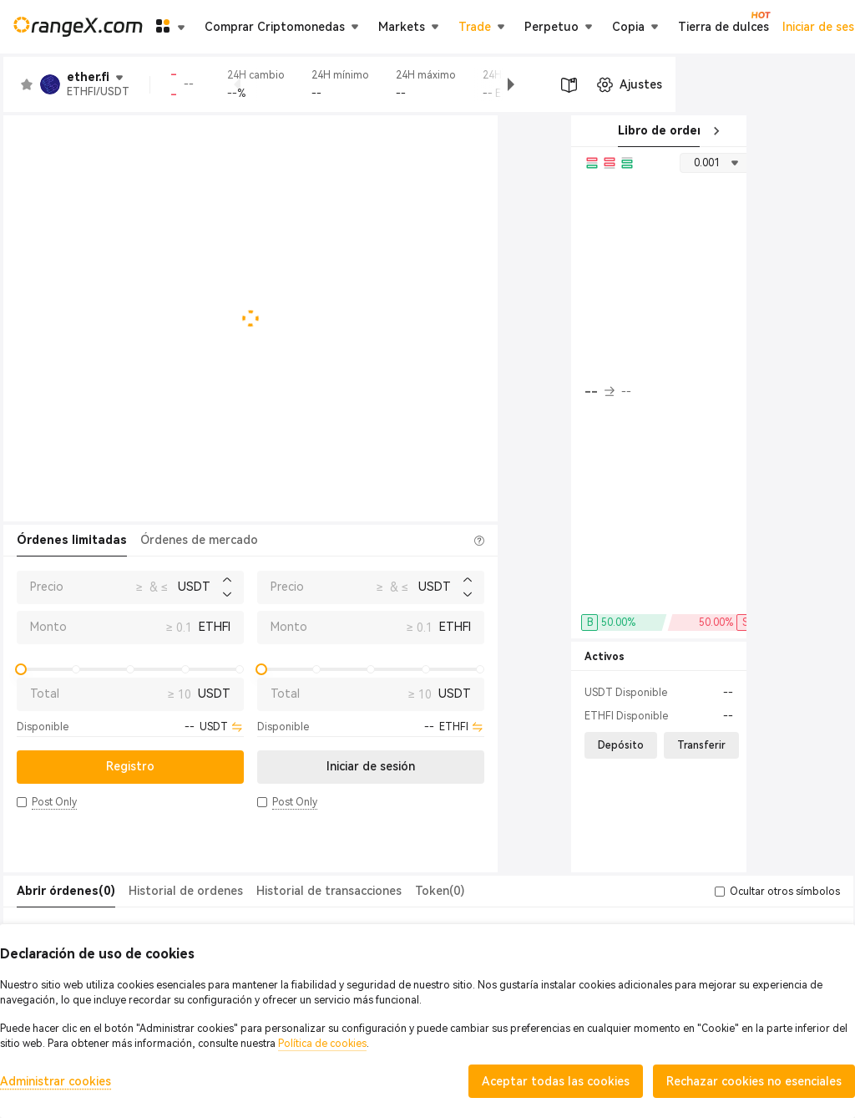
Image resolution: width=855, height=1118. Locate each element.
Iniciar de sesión (677, 26)
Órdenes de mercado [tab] (199, 539)
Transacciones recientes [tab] (780, 130)
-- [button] (599, 392)
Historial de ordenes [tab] (186, 890)
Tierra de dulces (427, 25)
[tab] (66, 891)
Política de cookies (322, 1043)
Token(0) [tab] (439, 890)
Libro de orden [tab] (656, 130)
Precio (46, 586)
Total (44, 693)
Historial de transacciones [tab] (329, 890)
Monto (48, 626)
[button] (673, 84)
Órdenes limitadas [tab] (72, 539)
